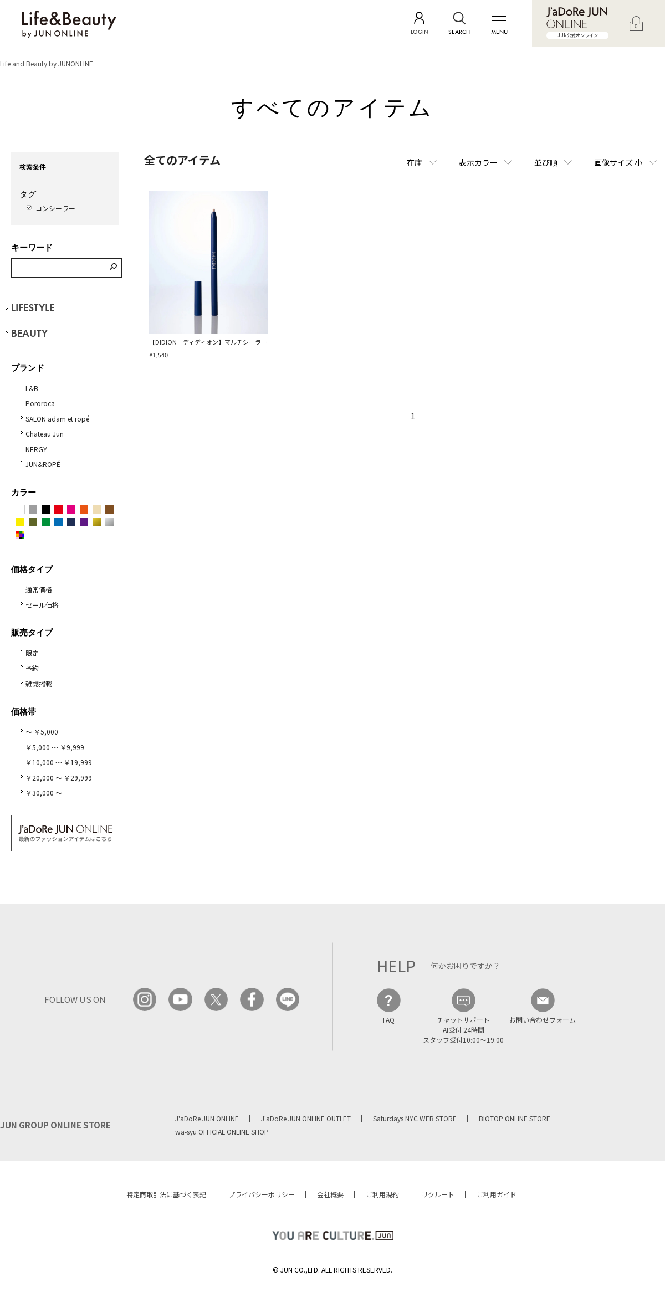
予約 (32, 668)
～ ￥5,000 (41, 731)
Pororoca (40, 403)
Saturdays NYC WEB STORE (415, 1118)
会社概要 (330, 1194)
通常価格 (38, 589)
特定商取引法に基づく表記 (166, 1194)
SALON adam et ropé (57, 418)
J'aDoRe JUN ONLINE (207, 1118)
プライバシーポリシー (261, 1194)
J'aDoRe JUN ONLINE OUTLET (306, 1118)
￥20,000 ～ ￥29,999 (58, 777)
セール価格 (42, 604)
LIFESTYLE (32, 308)
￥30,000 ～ (43, 792)
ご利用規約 (382, 1194)
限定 (32, 653)
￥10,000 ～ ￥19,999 (58, 762)
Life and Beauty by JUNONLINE (46, 63)
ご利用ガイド (496, 1194)
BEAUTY (29, 333)
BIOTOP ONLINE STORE (514, 1118)
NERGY (36, 449)
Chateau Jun (44, 433)
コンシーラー (55, 208)
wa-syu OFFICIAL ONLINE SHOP (222, 1131)
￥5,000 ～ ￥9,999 (54, 747)
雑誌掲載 (38, 683)
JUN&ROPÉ (42, 464)
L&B (31, 388)
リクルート (437, 1194)
